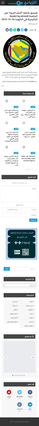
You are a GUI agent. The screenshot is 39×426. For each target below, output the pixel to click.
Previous (6, 357)
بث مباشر (14, 305)
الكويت (33, 107)
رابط (3, 85)
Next (32, 357)
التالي (27, 169)
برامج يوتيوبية (13, 314)
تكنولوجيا (30, 309)
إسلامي (31, 322)
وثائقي (15, 309)
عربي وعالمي (29, 305)
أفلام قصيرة (14, 318)
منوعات (31, 318)
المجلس (15, 301)
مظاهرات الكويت (28, 326)
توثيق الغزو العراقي (12, 322)
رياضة (31, 314)
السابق (33, 169)
